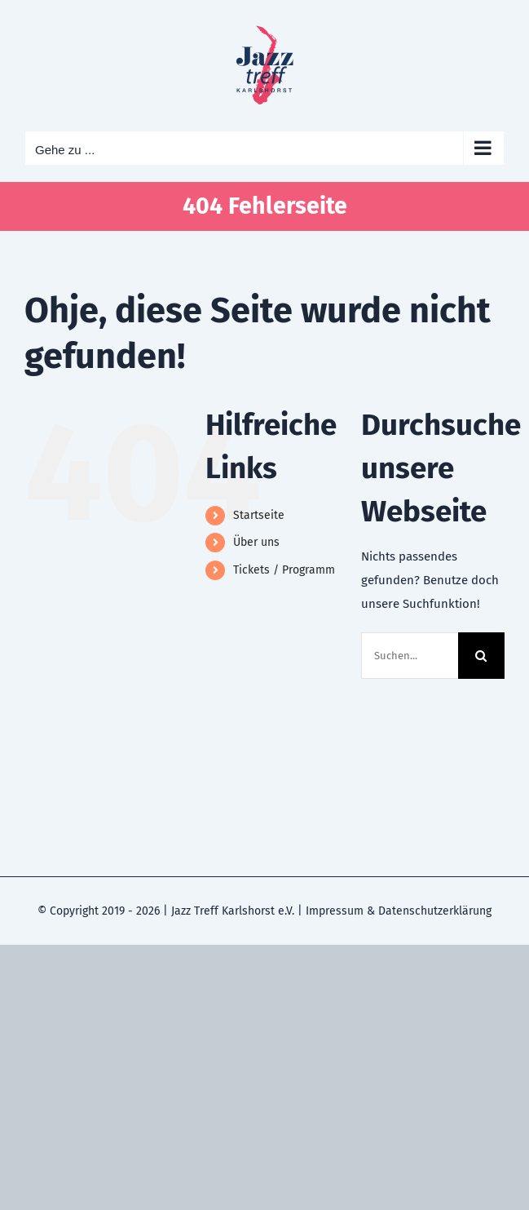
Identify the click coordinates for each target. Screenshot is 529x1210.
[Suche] (481, 655)
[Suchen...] (409, 655)
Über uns (256, 542)
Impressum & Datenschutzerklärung (399, 911)
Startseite (258, 515)
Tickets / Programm (284, 570)
